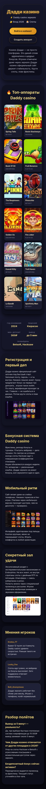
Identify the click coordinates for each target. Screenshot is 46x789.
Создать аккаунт (23, 39)
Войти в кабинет (23, 31)
